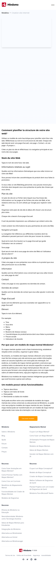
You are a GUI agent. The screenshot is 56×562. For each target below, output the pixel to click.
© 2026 (28, 550)
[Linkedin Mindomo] (31, 559)
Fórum (4, 444)
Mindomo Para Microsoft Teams (41, 493)
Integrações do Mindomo (11, 529)
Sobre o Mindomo (8, 432)
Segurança (36, 555)
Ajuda (4, 440)
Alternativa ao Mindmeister (12, 533)
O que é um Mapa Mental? (39, 432)
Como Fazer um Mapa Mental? (41, 436)
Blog (3, 436)
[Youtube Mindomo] (35, 559)
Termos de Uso (10, 555)
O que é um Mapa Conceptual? (41, 468)
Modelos (5, 13)
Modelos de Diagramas (10, 498)
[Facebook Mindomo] (23, 559)
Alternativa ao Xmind (9, 537)
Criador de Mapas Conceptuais (41, 476)
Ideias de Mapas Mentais (39, 450)
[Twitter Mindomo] (27, 559)
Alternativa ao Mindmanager (12, 541)
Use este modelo (28, 418)
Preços (4, 452)
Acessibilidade (46, 555)
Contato (5, 448)
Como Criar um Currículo (11, 481)
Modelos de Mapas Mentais (40, 446)
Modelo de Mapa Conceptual (40, 472)
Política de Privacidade (24, 555)
